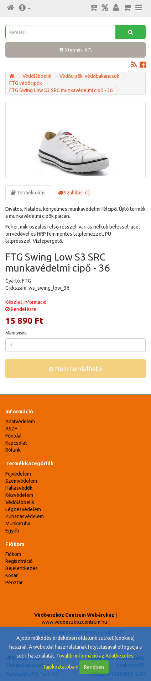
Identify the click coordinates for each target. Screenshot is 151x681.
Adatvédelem (20, 421)
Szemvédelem (21, 481)
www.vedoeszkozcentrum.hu (74, 622)
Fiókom (13, 554)
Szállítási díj (74, 192)
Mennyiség (16, 333)
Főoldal (13, 436)
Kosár (11, 575)
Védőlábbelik (36, 76)
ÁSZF (11, 428)
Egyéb (12, 530)
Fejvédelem (18, 474)
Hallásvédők (18, 488)
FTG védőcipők (25, 83)
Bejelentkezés (21, 568)
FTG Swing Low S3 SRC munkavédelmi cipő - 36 (61, 90)
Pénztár (14, 582)
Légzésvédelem (23, 509)
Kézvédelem (19, 495)
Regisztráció (19, 561)
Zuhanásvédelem (24, 516)
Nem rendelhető (75, 368)
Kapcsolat (16, 443)
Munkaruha (17, 523)
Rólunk (13, 450)
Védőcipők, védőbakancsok (89, 76)
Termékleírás (28, 192)
